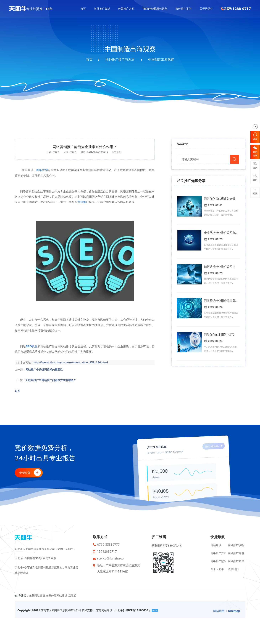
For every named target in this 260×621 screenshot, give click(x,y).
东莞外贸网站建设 (56, 595)
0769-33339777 (108, 544)
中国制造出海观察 (160, 60)
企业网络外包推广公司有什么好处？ (221, 232)
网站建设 (216, 545)
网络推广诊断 (236, 545)
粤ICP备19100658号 (138, 610)
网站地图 (218, 611)
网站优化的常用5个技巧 (219, 334)
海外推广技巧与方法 (120, 60)
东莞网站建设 (37, 595)
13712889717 (107, 551)
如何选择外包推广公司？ (219, 266)
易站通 (72, 595)
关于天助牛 (217, 569)
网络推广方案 (219, 553)
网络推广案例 (219, 561)
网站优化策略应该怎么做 (219, 198)
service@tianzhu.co (110, 558)
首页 (89, 60)
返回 (17, 391)
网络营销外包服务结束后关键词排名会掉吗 (221, 300)
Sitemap (234, 611)
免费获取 (31, 472)
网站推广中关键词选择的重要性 (44, 369)
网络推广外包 (236, 553)
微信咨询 (255, 151)
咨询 (255, 136)
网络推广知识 (236, 561)
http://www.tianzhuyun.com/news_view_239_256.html (70, 362)
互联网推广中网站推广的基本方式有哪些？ (50, 380)
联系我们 (233, 569)
